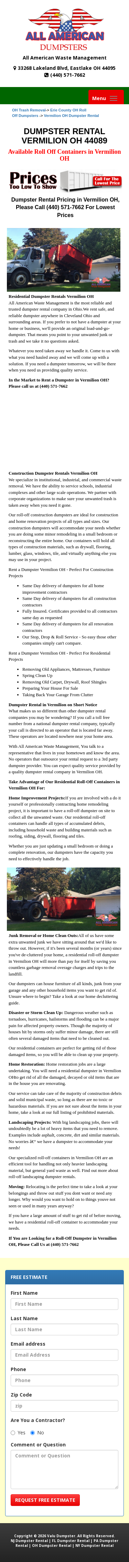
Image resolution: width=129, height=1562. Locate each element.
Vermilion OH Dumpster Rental (71, 116)
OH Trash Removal (29, 110)
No (37, 1432)
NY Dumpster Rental (94, 1545)
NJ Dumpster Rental (29, 1540)
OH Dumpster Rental (51, 1545)
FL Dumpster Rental (70, 1540)
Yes (18, 1432)
